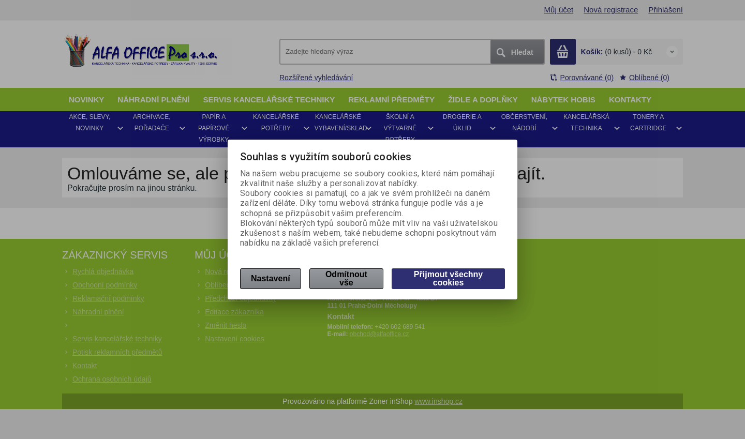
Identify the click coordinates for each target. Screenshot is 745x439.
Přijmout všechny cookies (448, 278)
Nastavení (270, 278)
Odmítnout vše (346, 278)
